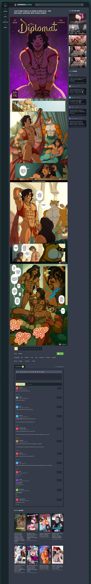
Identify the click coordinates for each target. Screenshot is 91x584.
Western (5, 10)
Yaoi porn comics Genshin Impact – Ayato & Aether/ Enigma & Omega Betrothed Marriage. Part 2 (78, 82)
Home (5, 5)
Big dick (54, 357)
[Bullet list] (28, 372)
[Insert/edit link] (34, 372)
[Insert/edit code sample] (39, 372)
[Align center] (24, 372)
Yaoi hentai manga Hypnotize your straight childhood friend (78, 103)
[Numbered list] (30, 372)
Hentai (5, 15)
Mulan (33, 361)
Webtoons (5, 21)
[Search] (82, 4)
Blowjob (48, 357)
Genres (5, 26)
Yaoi (22, 357)
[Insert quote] (38, 372)
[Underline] (20, 372)
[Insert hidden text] (43, 372)
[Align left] (22, 372)
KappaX (20, 353)
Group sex (41, 357)
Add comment (20, 384)
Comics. (24, 4)
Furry (32, 357)
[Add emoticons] (32, 372)
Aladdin (20, 361)
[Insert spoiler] (41, 372)
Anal (36, 357)
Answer (17, 394)
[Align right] (26, 372)
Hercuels (27, 361)
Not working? (60, 366)
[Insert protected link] (35, 372)
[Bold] (17, 372)
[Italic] (18, 372)
